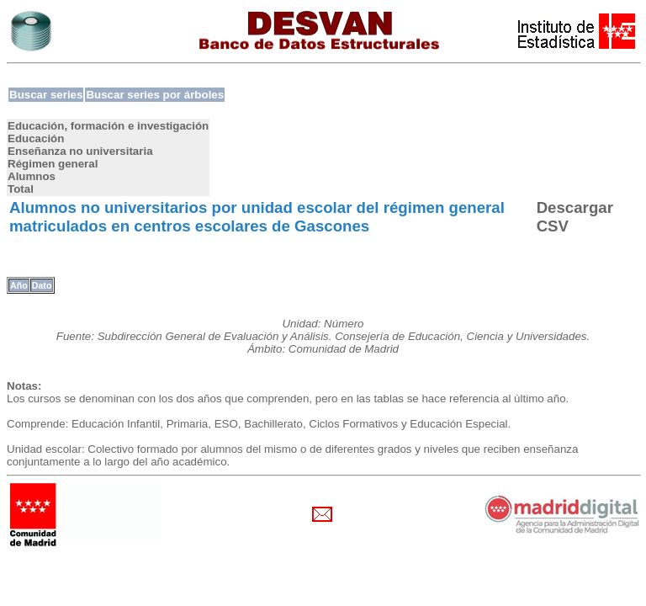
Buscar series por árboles (155, 94)
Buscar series (45, 94)
